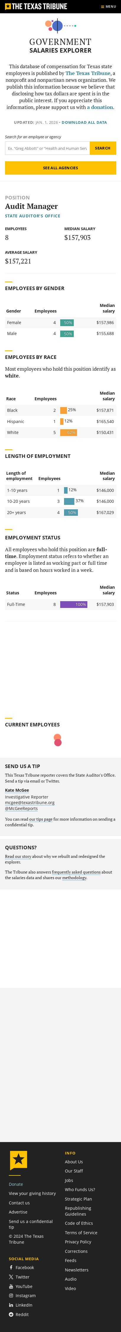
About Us (74, 1162)
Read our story (18, 856)
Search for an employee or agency (33, 137)
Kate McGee (17, 790)
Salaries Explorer (60, 50)
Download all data (84, 122)
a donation (100, 107)
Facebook (21, 1267)
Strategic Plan (78, 1199)
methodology (74, 877)
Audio (70, 1279)
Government (60, 41)
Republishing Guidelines (78, 1210)
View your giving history (32, 1193)
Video (70, 1288)
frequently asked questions (76, 872)
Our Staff (74, 1171)
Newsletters (77, 1270)
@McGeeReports (21, 808)
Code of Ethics (79, 1223)
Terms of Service (81, 1232)
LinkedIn (20, 1305)
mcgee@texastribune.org (30, 802)
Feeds (70, 1260)
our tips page (41, 819)
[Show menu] (108, 6)
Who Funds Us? (80, 1189)
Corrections (76, 1251)
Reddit (19, 1314)
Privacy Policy (78, 1242)
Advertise (18, 1212)
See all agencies (60, 167)
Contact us (19, 1203)
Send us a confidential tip (31, 1224)
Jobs (69, 1180)
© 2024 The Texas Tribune (26, 1239)
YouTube (20, 1286)
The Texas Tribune (88, 73)
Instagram (22, 1295)
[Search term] (47, 148)
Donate (16, 1184)
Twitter (19, 1277)
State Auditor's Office (32, 216)
